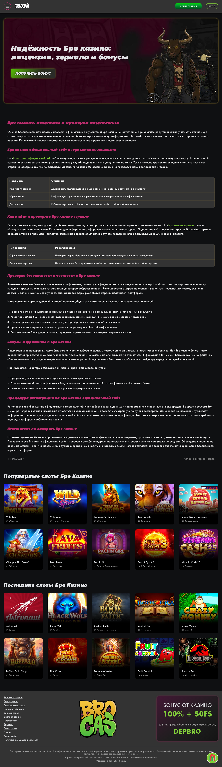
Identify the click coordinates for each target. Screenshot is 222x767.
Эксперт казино (13, 716)
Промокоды (10, 720)
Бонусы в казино (13, 697)
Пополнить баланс (14, 709)
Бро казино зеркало (181, 225)
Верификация (11, 712)
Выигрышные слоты (14, 705)
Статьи (7, 732)
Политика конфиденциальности (21, 739)
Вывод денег (11, 701)
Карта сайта (10, 736)
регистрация (188, 6)
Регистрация (10, 728)
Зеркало (8, 724)
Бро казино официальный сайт (32, 158)
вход (212, 6)
